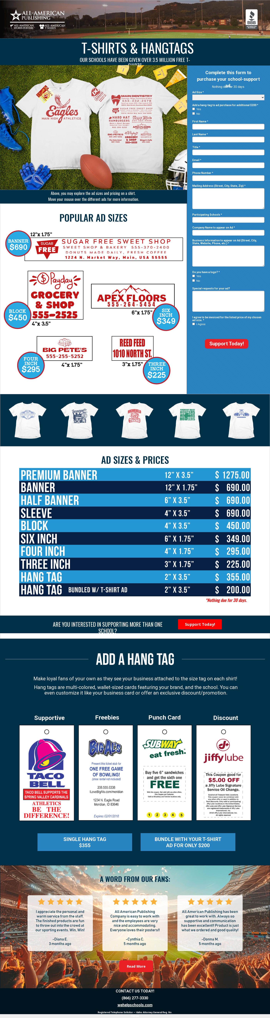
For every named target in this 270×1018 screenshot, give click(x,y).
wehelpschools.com (135, 1005)
